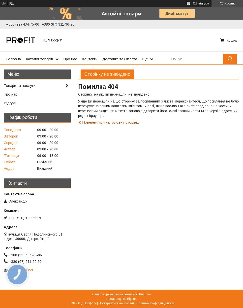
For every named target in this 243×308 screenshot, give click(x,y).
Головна (13, 59)
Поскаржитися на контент (116, 303)
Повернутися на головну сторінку (111, 122)
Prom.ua (145, 294)
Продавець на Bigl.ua (121, 299)
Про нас (70, 59)
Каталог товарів (39, 59)
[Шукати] (230, 59)
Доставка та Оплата (119, 59)
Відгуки (10, 103)
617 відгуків (200, 3)
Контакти (89, 59)
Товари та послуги (19, 85)
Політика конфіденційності (155, 303)
